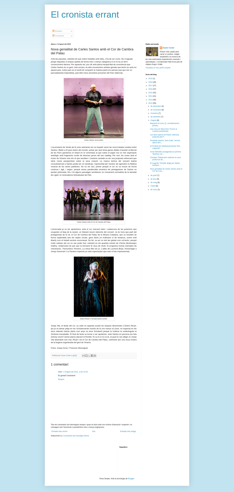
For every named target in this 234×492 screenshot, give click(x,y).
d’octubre (155, 113)
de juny (154, 179)
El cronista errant (85, 14)
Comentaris (58, 36)
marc (60, 372)
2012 (150, 103)
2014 (150, 96)
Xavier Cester (66, 355)
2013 (150, 100)
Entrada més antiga (128, 431)
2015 (150, 93)
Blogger (131, 479)
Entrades (57, 31)
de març (154, 189)
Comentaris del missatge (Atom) (76, 436)
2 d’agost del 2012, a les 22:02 (75, 372)
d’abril (153, 186)
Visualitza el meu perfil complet (158, 68)
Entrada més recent (59, 431)
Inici (93, 431)
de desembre (156, 106)
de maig (154, 182)
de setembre (156, 117)
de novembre (156, 110)
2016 (150, 89)
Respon (61, 379)
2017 (150, 86)
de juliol (154, 175)
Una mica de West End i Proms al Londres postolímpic (163, 130)
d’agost (154, 120)
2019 (150, 78)
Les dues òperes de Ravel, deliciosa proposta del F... (164, 136)
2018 (150, 82)
